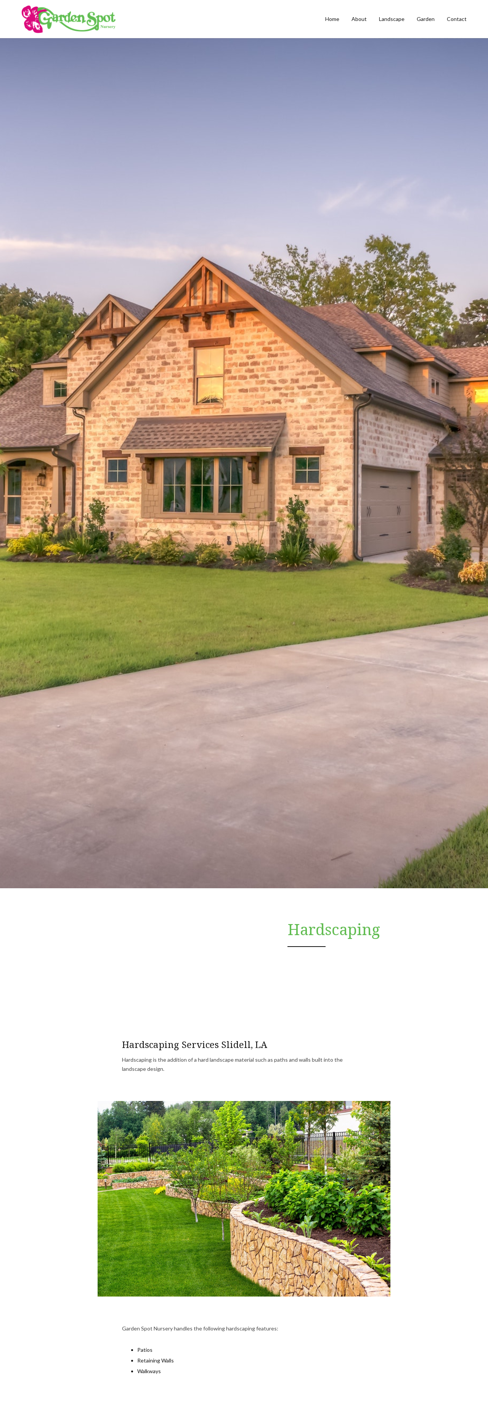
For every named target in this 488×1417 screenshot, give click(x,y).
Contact (457, 19)
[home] (68, 19)
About (359, 19)
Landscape (392, 19)
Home (332, 19)
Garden (426, 19)
